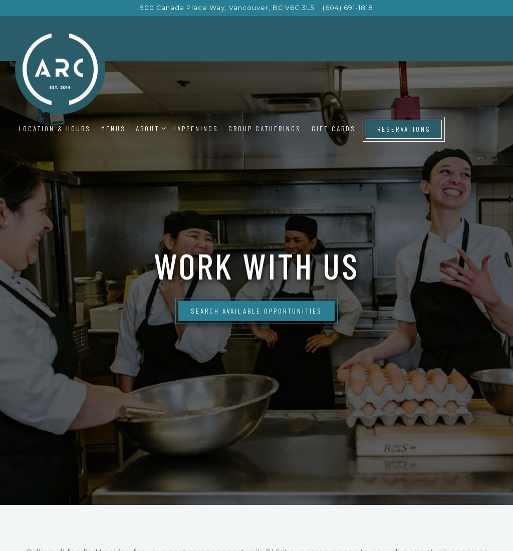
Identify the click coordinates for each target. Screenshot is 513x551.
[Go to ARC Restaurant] (227, 8)
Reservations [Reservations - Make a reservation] (404, 129)
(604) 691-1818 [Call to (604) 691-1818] (348, 8)
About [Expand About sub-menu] (149, 128)
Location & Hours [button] (55, 128)
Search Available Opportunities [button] (256, 301)
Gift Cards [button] (334, 128)
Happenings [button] (195, 128)
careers (321, 535)
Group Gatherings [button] (264, 128)
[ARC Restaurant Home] (60, 69)
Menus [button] (113, 128)
